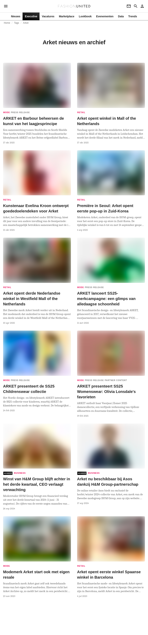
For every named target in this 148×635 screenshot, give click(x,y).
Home (7, 23)
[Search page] (135, 6)
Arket (26, 23)
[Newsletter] (128, 6)
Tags (16, 23)
